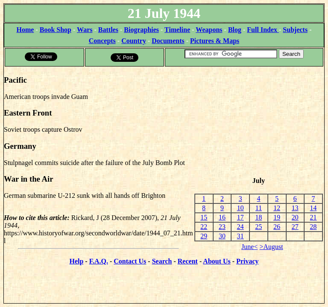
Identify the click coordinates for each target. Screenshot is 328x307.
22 (203, 226)
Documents (168, 40)
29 (203, 236)
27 (295, 226)
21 (313, 217)
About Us (216, 261)
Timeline (177, 29)
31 (240, 236)
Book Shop (55, 29)
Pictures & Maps (214, 40)
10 (240, 207)
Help (76, 261)
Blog (234, 29)
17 (240, 217)
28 (313, 226)
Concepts (102, 40)
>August (271, 246)
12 (276, 207)
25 (258, 226)
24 (240, 226)
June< (249, 246)
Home (25, 29)
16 (222, 217)
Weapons (209, 29)
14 (313, 207)
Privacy (247, 261)
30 (222, 236)
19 (276, 217)
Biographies (141, 29)
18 (258, 217)
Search (162, 261)
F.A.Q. (98, 261)
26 (276, 226)
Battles (108, 29)
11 (258, 207)
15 (203, 217)
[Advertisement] (258, 122)
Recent (188, 261)
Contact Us (130, 261)
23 (222, 226)
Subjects (295, 29)
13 (295, 207)
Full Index (263, 29)
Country (133, 40)
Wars (84, 29)
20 (295, 217)
